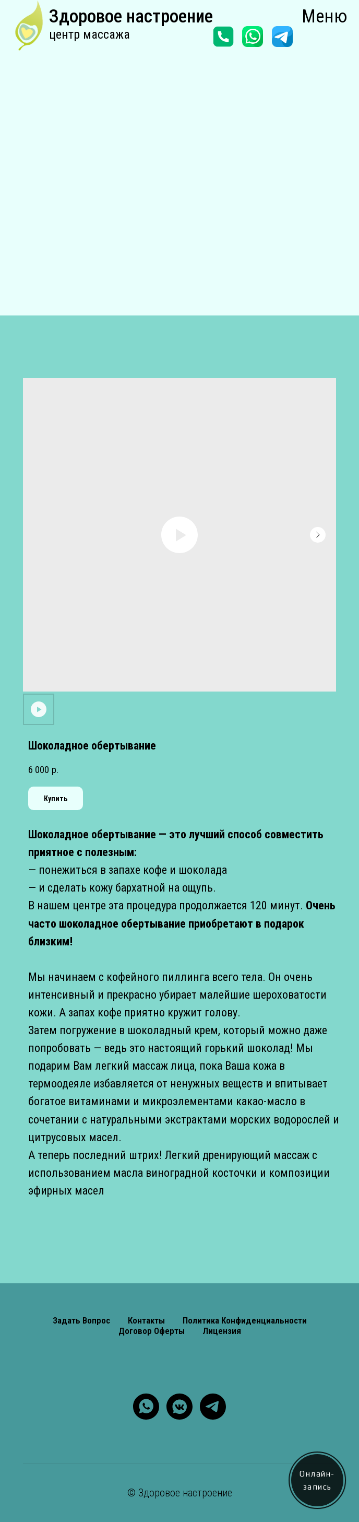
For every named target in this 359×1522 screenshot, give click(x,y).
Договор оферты (151, 1331)
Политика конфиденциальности (245, 1320)
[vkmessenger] (179, 1407)
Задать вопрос (81, 1320)
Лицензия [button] (221, 1331)
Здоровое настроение (131, 16)
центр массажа (89, 34)
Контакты (146, 1320)
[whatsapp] (146, 1407)
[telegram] (213, 1407)
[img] (30, 27)
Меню (325, 16)
